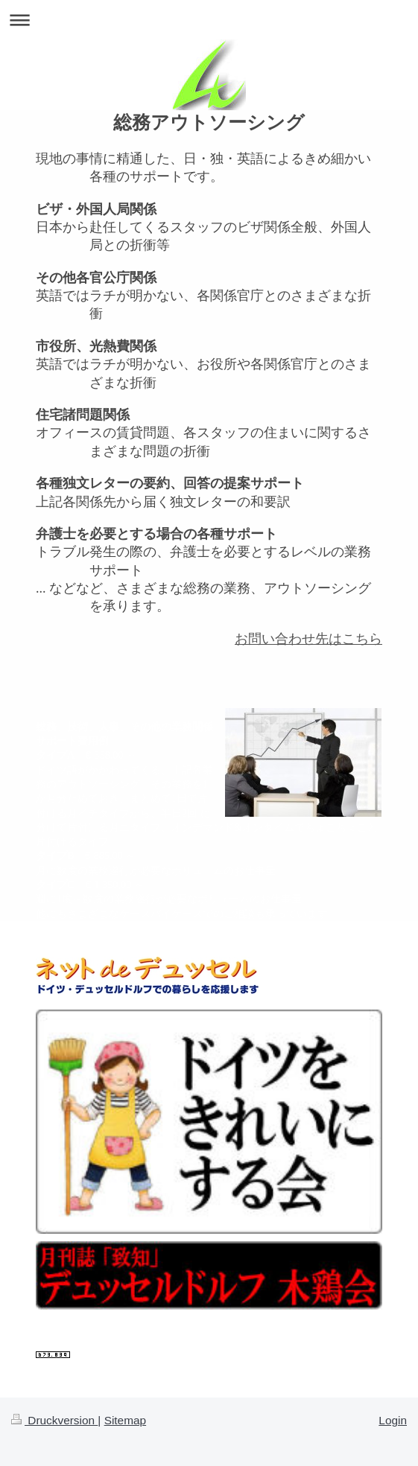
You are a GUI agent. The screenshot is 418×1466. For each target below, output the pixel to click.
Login (393, 1420)
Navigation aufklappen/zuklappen (209, 20)
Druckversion (54, 1420)
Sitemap (125, 1420)
